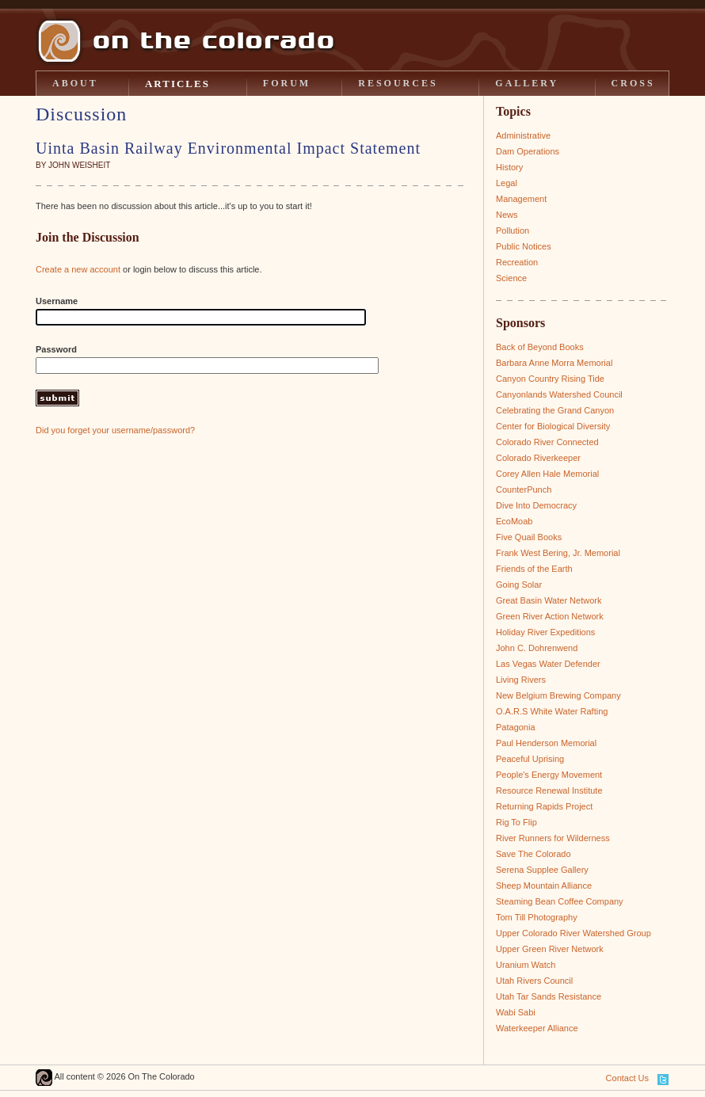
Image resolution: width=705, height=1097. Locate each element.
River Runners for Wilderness (553, 838)
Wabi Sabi (515, 1012)
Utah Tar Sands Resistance (548, 996)
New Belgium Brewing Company (558, 695)
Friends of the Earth (534, 568)
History (509, 167)
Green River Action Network (550, 616)
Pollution (512, 230)
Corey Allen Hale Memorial (547, 473)
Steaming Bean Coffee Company (559, 901)
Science (511, 278)
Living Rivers (521, 679)
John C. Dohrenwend (536, 648)
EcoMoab (514, 521)
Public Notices (523, 246)
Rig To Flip (516, 822)
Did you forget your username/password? (115, 430)
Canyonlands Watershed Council (559, 394)
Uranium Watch (525, 964)
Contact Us (627, 1078)
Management (521, 199)
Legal (506, 183)
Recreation (517, 262)
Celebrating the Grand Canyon (555, 410)
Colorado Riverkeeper (538, 458)
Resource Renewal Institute (549, 790)
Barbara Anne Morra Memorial (554, 363)
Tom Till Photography (536, 917)
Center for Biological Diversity (553, 426)
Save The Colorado (533, 854)
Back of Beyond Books (540, 347)
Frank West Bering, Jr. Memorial (558, 553)
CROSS (633, 83)
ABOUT (75, 83)
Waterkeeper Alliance (537, 1028)
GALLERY (526, 83)
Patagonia (515, 727)
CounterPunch (523, 489)
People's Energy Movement (549, 774)
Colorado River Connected (547, 442)
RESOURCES (397, 83)
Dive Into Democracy (536, 505)
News (507, 214)
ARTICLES (177, 84)
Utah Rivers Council (534, 980)
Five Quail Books (529, 537)
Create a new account (78, 269)
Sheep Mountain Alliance (544, 885)
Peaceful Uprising (530, 759)
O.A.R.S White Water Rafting (552, 711)
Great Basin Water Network (548, 600)
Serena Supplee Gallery (542, 869)
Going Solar (519, 584)
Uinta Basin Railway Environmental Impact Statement (228, 148)
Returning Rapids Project (544, 806)
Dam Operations (527, 151)
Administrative (523, 135)
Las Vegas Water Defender (548, 663)
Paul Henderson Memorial (546, 743)
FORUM (287, 83)
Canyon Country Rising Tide (550, 378)
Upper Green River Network (550, 949)
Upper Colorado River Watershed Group (573, 933)
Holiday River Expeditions (545, 632)
